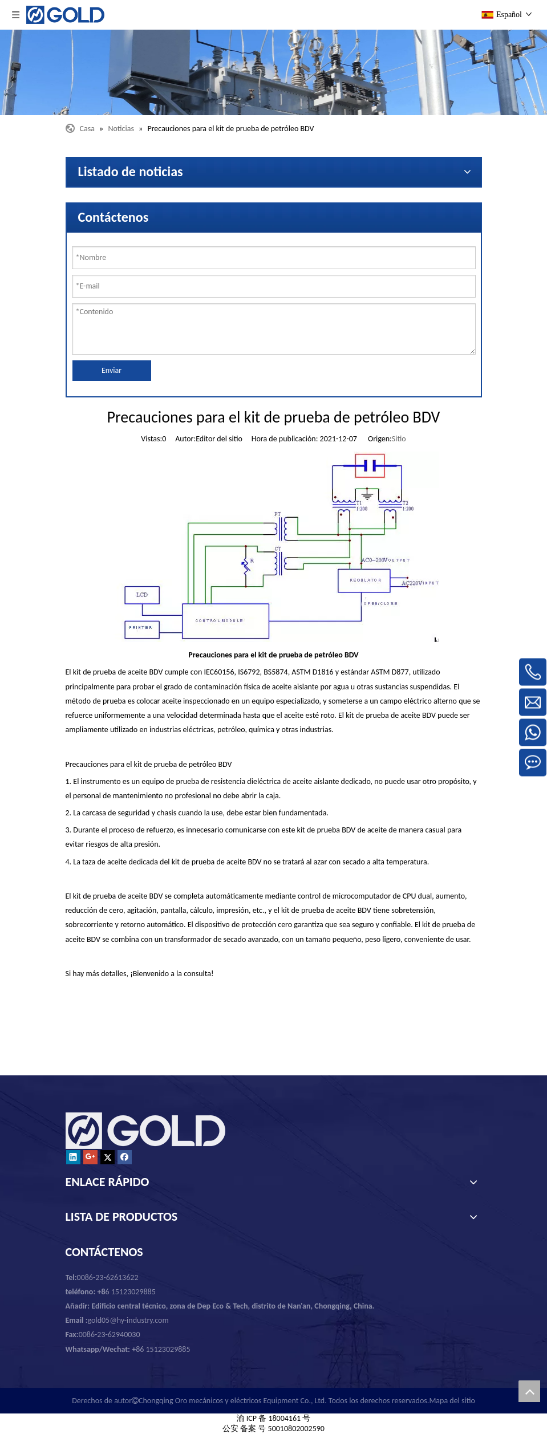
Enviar (111, 370)
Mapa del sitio (452, 1400)
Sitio (399, 439)
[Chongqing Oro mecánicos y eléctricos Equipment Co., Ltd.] (273, 72)
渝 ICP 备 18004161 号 (274, 1418)
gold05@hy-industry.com (128, 1320)
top (529, 1391)
